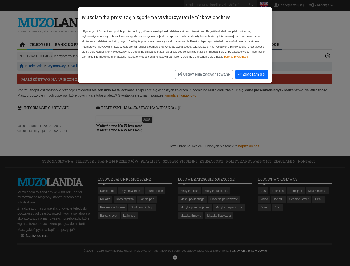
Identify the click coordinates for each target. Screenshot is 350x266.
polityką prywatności (236, 56)
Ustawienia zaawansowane (204, 74)
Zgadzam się (251, 74)
